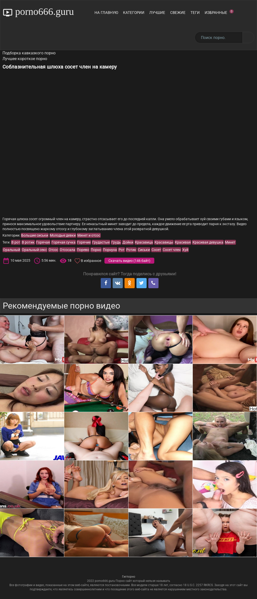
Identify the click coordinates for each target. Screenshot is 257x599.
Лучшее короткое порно (24, 58)
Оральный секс (34, 250)
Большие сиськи (34, 235)
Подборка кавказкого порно (29, 53)
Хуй (185, 250)
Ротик (131, 250)
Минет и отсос (88, 235)
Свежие (178, 12)
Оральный (11, 250)
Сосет (156, 250)
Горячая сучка (63, 242)
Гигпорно (128, 576)
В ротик (28, 242)
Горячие (84, 242)
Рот (122, 250)
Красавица (144, 242)
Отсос (53, 250)
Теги (195, 12)
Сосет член (172, 250)
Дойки (128, 242)
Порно (96, 250)
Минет (230, 242)
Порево (83, 250)
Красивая (183, 242)
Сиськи (144, 250)
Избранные (219, 12)
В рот (15, 242)
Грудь (116, 242)
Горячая (43, 242)
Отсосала (67, 250)
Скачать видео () (129, 261)
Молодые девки (63, 235)
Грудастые (101, 242)
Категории (133, 12)
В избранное (91, 261)
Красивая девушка (208, 242)
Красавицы (164, 242)
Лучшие (157, 12)
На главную (106, 12)
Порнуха (110, 250)
